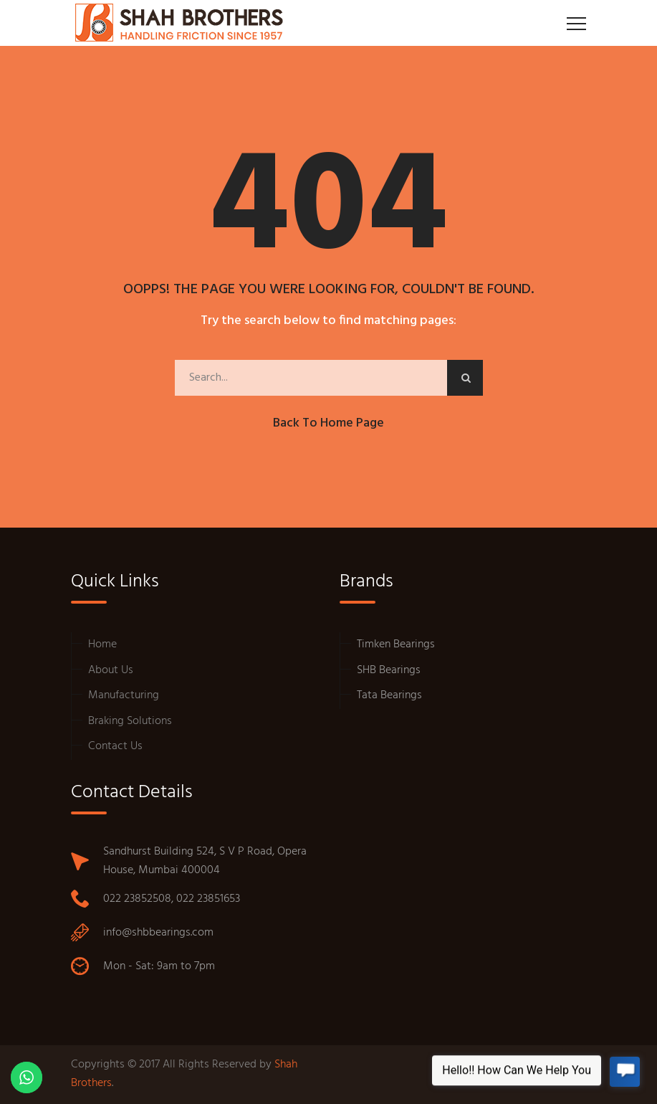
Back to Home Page (328, 423)
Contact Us (115, 746)
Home (102, 644)
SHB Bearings (389, 670)
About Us (110, 670)
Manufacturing (123, 695)
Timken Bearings (396, 644)
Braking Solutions (130, 721)
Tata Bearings (389, 695)
